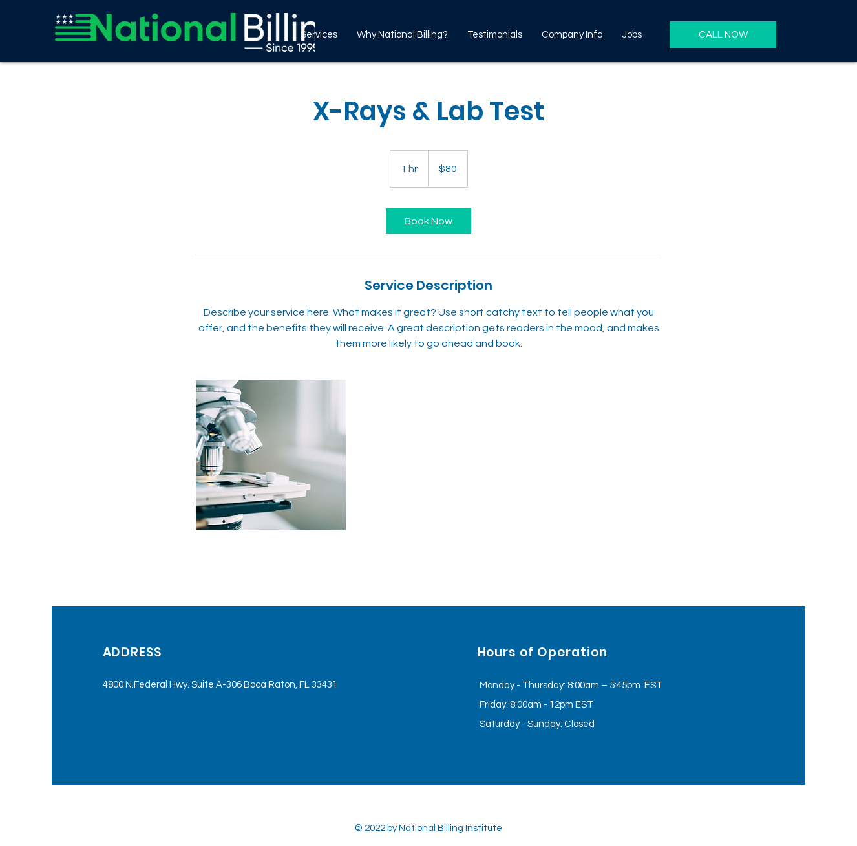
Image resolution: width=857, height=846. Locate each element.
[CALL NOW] (723, 34)
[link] (428, 221)
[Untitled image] (271, 455)
